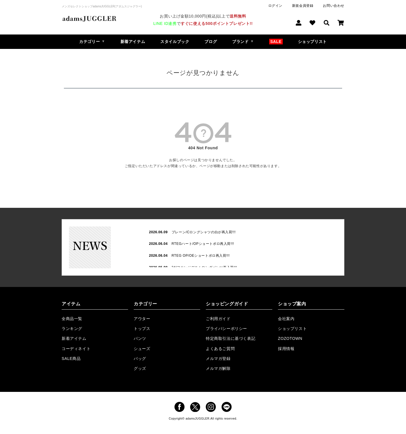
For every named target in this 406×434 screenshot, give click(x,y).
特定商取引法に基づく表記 (230, 338)
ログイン (275, 6)
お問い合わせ (333, 6)
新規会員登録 (303, 6)
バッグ (140, 358)
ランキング (72, 328)
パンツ (140, 338)
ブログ (210, 41)
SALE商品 (71, 358)
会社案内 (286, 318)
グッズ (140, 368)
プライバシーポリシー (226, 328)
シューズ (142, 348)
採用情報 (286, 348)
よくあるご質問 (220, 348)
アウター (142, 318)
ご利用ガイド (218, 318)
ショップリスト (312, 41)
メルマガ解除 (218, 368)
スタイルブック (174, 41)
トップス (142, 328)
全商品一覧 (72, 318)
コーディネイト (76, 348)
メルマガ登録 (218, 358)
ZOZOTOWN (290, 338)
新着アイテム (132, 41)
